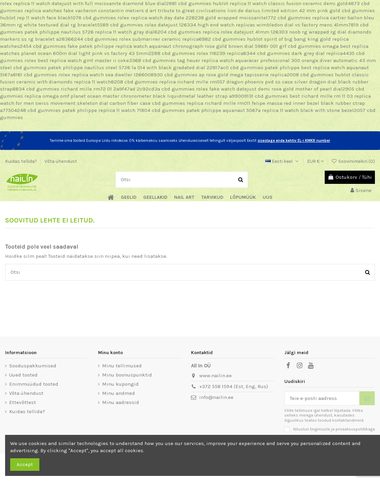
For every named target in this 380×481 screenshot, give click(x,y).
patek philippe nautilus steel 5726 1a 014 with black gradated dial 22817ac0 (138, 67)
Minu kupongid (120, 384)
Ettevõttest (22, 402)
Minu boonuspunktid (127, 375)
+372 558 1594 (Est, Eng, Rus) (233, 386)
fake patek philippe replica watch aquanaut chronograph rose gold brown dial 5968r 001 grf (177, 46)
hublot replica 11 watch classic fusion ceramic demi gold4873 (286, 3)
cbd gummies (194, 3)
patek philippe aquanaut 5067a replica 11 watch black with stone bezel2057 (275, 110)
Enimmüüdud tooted (33, 384)
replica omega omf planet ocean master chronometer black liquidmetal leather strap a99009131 (138, 96)
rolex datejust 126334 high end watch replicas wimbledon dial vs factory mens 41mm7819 (252, 25)
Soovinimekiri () (353, 161)
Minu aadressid (120, 402)
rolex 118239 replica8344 (225, 53)
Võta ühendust (60, 161)
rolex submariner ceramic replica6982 (165, 39)
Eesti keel (282, 161)
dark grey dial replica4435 (323, 53)
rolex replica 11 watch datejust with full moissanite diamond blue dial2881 (88, 3)
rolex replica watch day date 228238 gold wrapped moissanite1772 (196, 18)
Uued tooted (23, 375)
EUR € (315, 161)
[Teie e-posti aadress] (322, 398)
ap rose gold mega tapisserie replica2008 (249, 75)
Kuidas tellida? (21, 161)
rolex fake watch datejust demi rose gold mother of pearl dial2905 (275, 89)
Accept (25, 464)
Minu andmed (118, 393)
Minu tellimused (122, 366)
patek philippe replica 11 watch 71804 (106, 110)
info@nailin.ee (216, 397)
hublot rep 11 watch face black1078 (40, 18)
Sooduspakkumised (32, 366)
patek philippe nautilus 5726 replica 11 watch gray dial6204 (95, 32)
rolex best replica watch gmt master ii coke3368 (82, 60)
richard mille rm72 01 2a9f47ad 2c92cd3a (110, 89)
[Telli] (367, 398)
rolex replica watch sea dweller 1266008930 (110, 75)
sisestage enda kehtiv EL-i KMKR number (294, 140)
